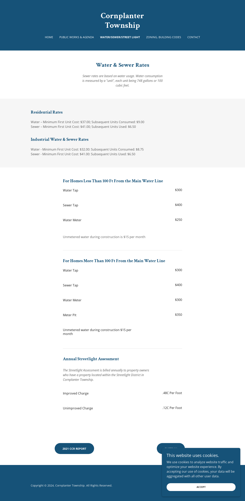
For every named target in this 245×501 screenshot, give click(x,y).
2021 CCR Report (74, 448)
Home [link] (49, 37)
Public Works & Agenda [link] (76, 37)
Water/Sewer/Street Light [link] (120, 37)
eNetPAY (171, 448)
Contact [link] (193, 37)
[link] (122, 26)
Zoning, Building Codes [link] (163, 37)
